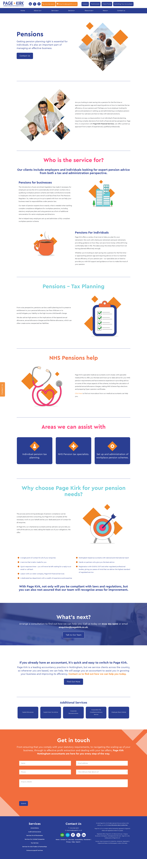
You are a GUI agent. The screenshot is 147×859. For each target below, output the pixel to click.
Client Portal (107, 4)
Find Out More (73, 682)
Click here (78, 393)
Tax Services (34, 843)
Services (55, 10)
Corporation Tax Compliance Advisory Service (96, 712)
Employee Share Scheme (119, 712)
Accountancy (35, 828)
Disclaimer (87, 839)
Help (73, 842)
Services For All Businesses (34, 835)
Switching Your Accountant (123, 4)
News (105, 10)
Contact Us (25, 56)
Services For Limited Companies (34, 839)
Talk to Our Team (73, 635)
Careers (85, 4)
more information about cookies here (117, 825)
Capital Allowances (28, 712)
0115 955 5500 (48, 4)
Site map (71, 839)
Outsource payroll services (34, 850)
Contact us (121, 10)
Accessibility (79, 839)
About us (37, 10)
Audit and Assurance (34, 831)
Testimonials (95, 4)
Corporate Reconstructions (73, 712)
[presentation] (34, 795)
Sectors (71, 10)
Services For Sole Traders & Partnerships (34, 846)
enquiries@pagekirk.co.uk (67, 4)
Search (78, 842)
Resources (89, 10)
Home (23, 10)
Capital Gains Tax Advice (50, 712)
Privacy (68, 842)
